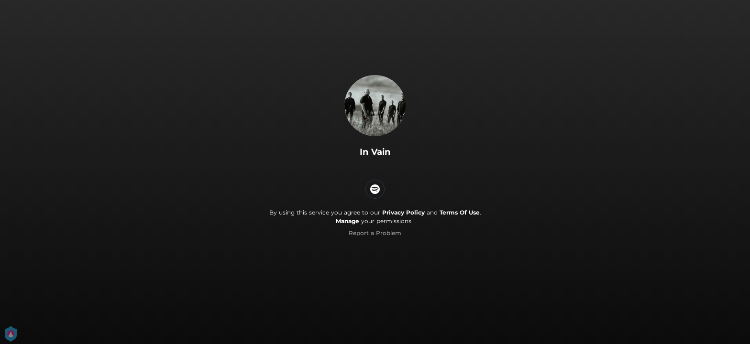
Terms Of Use (460, 212)
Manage (347, 221)
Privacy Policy (403, 212)
